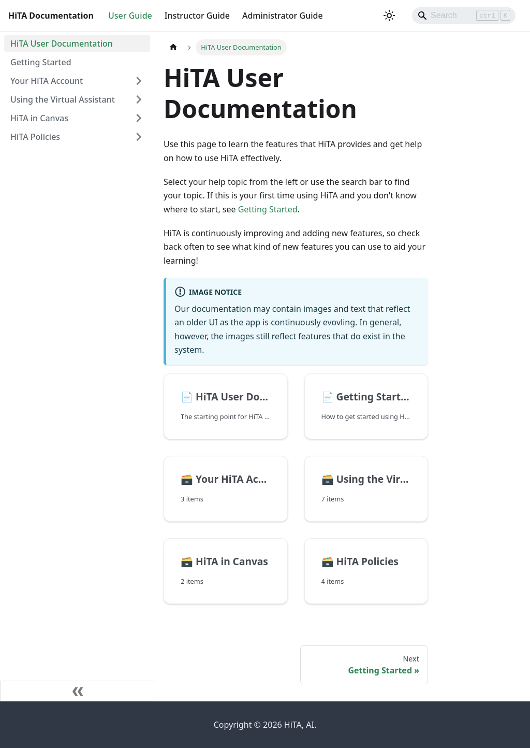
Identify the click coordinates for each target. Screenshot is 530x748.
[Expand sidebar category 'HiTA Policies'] (138, 136)
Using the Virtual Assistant (62, 99)
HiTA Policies (35, 136)
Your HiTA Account (46, 81)
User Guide (130, 15)
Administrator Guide (282, 15)
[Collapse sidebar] (77, 691)
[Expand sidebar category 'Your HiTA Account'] (138, 81)
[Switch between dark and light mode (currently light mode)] (389, 15)
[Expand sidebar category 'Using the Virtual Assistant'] (138, 99)
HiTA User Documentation (61, 43)
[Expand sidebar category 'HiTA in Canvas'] (138, 118)
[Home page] (173, 47)
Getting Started (40, 62)
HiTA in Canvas (39, 118)
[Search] (464, 15)
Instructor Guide (197, 15)
